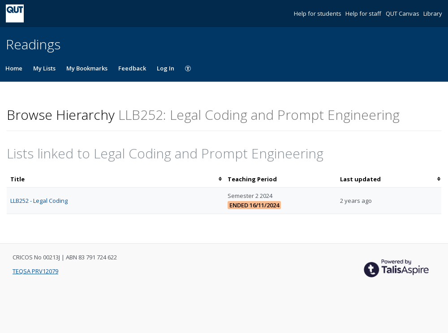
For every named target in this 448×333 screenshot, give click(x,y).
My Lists (44, 68)
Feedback (132, 68)
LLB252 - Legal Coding (39, 201)
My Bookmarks (87, 68)
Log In (165, 68)
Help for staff (364, 13)
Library (432, 13)
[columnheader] (115, 179)
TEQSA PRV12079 (35, 271)
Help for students (318, 13)
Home (13, 68)
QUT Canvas (403, 13)
